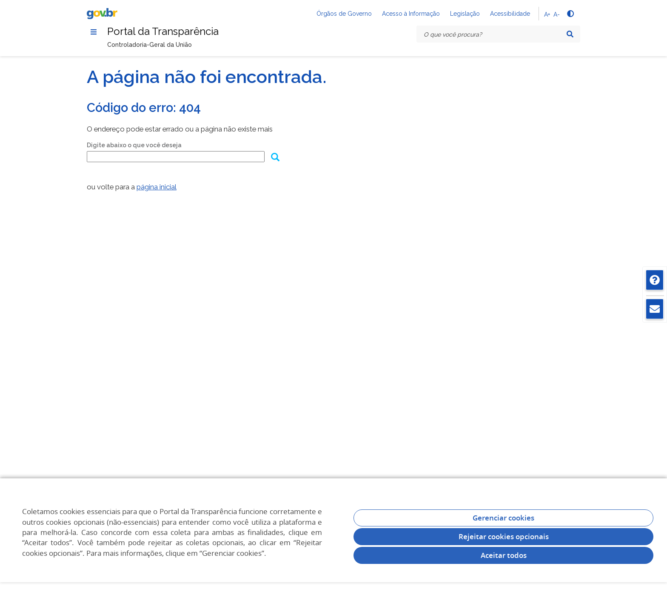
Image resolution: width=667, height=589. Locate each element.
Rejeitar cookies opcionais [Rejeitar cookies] (504, 536)
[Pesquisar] (570, 34)
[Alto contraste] (570, 13)
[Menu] (93, 32)
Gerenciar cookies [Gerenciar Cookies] (503, 518)
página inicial (157, 187)
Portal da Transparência (163, 31)
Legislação (465, 13)
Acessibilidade (510, 13)
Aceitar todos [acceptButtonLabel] (504, 555)
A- (556, 14)
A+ (547, 14)
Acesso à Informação (411, 13)
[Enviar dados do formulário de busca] (275, 158)
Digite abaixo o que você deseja (134, 145)
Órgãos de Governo (344, 13)
